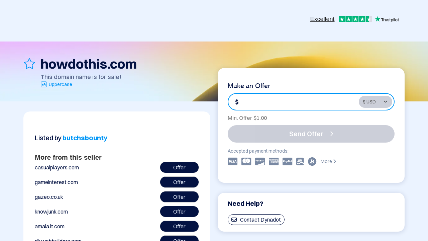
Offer (179, 167)
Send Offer (311, 134)
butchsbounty (85, 138)
